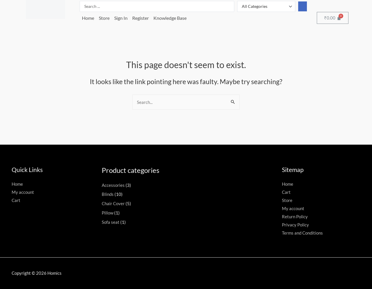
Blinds (108, 194)
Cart (16, 200)
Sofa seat (110, 222)
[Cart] (332, 18)
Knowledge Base (170, 18)
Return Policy (295, 216)
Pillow (107, 212)
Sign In (121, 18)
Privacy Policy (295, 224)
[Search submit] (302, 6)
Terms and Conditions (302, 232)
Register (140, 18)
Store (104, 18)
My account (23, 192)
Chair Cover (113, 203)
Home (88, 18)
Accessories (113, 185)
